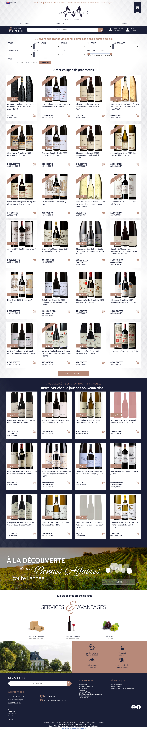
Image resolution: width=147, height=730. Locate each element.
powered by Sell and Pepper (67, 728)
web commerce (80, 728)
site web (75, 728)
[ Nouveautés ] (94, 383)
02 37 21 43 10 (49, 697)
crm (85, 728)
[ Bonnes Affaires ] (74, 383)
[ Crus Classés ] (53, 383)
